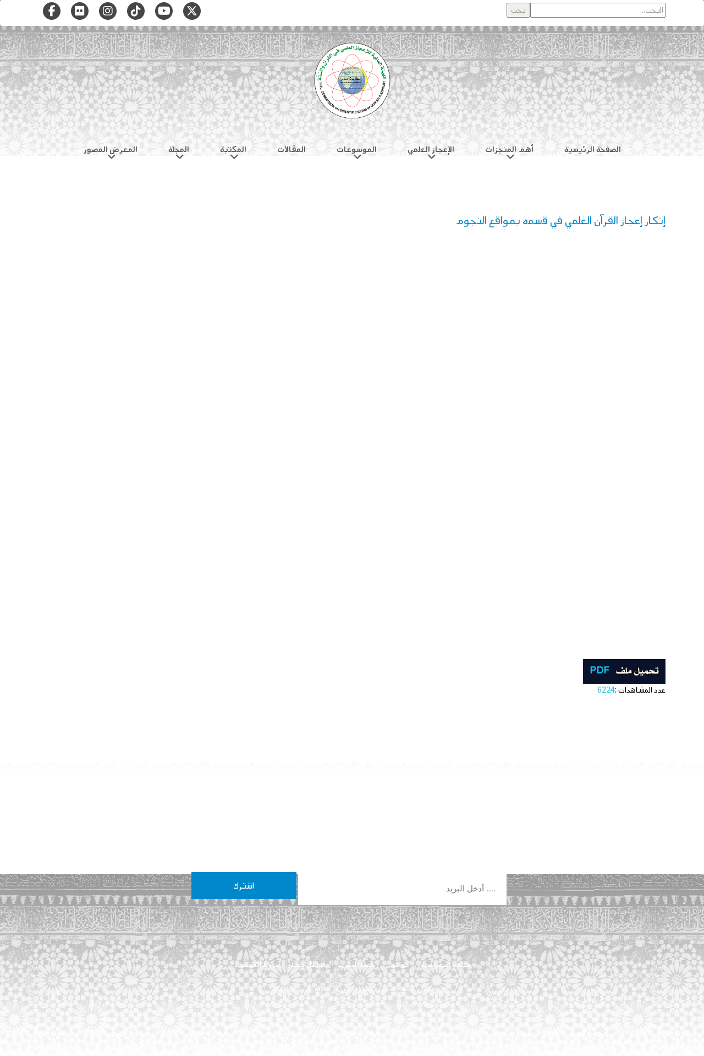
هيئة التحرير (355, 965)
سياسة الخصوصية (445, 965)
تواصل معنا (309, 965)
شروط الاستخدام (257, 965)
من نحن (397, 965)
